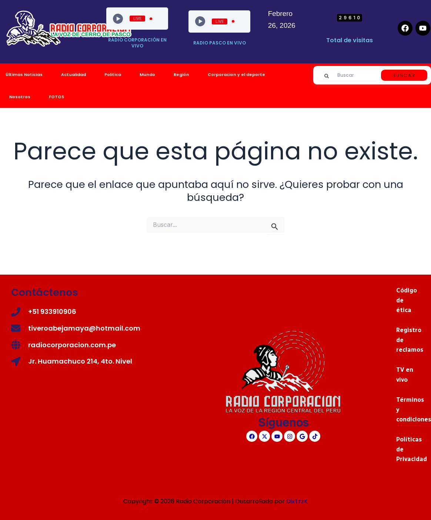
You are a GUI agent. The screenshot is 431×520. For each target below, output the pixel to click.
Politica (112, 74)
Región (181, 74)
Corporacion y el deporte (236, 74)
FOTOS (56, 97)
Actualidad (73, 74)
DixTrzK (297, 501)
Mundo (147, 74)
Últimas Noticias (24, 74)
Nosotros (19, 97)
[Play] (118, 19)
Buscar (403, 75)
